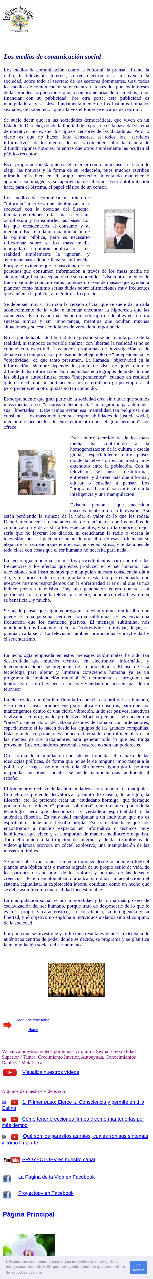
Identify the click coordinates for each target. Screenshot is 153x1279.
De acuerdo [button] (138, 1267)
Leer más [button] (36, 1272)
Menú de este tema (33, 1020)
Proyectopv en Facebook (46, 1193)
